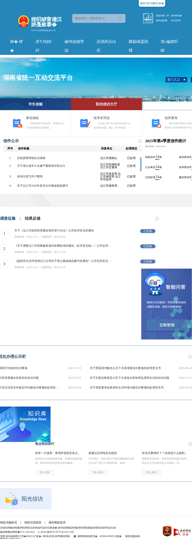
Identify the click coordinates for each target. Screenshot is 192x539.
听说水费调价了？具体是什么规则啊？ (166, 453)
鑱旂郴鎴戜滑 (57, 522)
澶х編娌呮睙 (169, 46)
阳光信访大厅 (106, 104)
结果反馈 (32, 218)
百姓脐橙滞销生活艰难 (31, 158)
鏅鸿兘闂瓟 (161, 20)
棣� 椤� (16, 46)
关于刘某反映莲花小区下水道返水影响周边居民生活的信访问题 (129, 377)
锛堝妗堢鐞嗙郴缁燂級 (56, 536)
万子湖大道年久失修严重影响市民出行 (41, 165)
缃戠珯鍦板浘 (8, 522)
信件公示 (11, 141)
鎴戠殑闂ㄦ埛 (162, 15)
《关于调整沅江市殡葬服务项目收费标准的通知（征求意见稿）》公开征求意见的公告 (63, 245)
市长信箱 (35, 104)
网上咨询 (45, 472)
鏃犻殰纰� (176, 15)
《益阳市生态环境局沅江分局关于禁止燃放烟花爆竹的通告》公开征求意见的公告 (63, 261)
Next (155, 283)
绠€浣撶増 (176, 20)
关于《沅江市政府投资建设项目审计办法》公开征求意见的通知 (54, 230)
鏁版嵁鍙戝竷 (138, 46)
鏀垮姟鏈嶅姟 (74, 46)
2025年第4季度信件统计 (165, 141)
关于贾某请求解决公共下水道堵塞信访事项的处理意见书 (125, 368)
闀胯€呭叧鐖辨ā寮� (152, 3)
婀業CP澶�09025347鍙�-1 (28, 536)
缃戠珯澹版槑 (32, 522)
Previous (151, 283)
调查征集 (8, 218)
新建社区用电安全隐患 (103, 453)
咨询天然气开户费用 (30, 176)
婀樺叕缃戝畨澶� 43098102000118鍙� (100, 536)
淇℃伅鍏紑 (43, 46)
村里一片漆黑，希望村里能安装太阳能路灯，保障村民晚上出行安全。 (59, 453)
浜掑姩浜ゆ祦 (106, 46)
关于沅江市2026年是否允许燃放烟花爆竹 (42, 185)
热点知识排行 (44, 444)
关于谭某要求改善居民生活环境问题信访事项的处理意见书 (127, 387)
